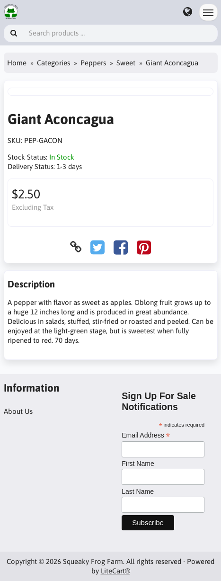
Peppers (93, 63)
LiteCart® (115, 571)
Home (17, 63)
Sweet (125, 63)
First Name (138, 463)
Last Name (138, 491)
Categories (53, 63)
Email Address (146, 435)
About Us (18, 411)
